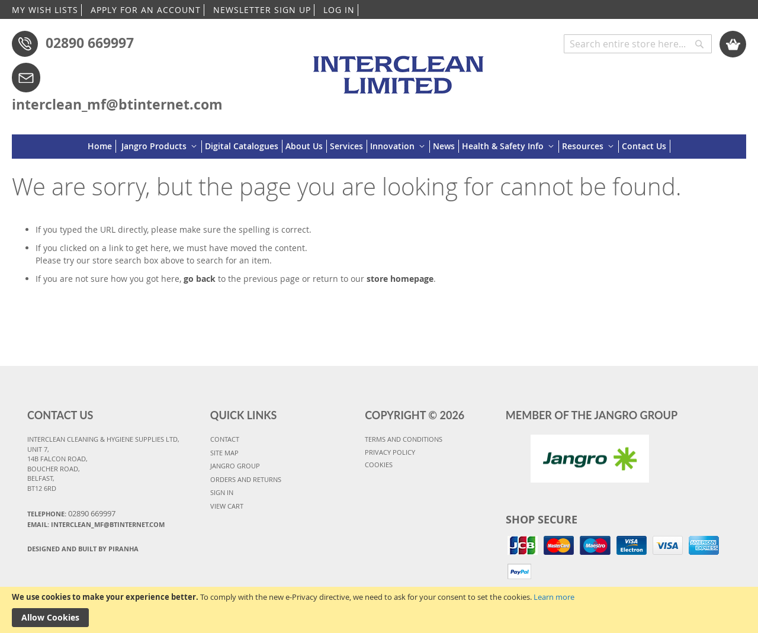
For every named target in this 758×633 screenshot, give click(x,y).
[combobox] (638, 43)
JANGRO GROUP (235, 465)
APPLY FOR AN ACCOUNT (146, 9)
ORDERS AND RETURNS (245, 479)
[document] (379, 610)
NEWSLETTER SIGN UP (262, 9)
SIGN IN (221, 492)
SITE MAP (224, 452)
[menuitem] (102, 146)
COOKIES (379, 464)
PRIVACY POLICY (390, 452)
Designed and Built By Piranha (83, 548)
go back (200, 278)
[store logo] (401, 69)
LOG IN (339, 9)
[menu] (379, 146)
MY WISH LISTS (45, 9)
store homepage (400, 278)
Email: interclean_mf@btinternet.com (96, 524)
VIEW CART (226, 506)
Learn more (554, 597)
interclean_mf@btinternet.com (117, 104)
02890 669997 (90, 42)
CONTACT (224, 439)
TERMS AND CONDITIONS (403, 439)
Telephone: (71, 513)
